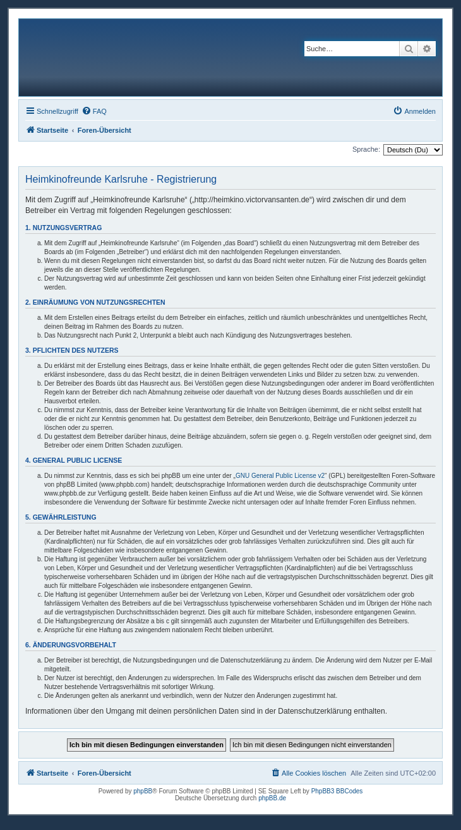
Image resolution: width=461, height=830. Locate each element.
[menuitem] (94, 111)
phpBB (142, 791)
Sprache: (366, 149)
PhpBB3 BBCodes (337, 791)
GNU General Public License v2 (280, 475)
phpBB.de (272, 798)
